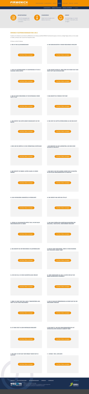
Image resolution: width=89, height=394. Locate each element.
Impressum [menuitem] (43, 385)
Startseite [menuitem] (12, 385)
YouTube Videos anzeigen (26, 55)
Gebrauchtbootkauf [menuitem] (56, 7)
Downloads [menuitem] (65, 3)
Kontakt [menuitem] (76, 3)
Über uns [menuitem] (71, 3)
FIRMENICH (18, 3)
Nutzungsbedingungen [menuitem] (34, 385)
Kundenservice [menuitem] (47, 7)
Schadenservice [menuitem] (48, 3)
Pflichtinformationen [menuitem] (22, 385)
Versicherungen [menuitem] (39, 3)
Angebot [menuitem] (55, 3)
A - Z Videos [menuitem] (75, 7)
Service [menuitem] (59, 3)
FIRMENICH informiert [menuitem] (67, 7)
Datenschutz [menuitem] (51, 385)
